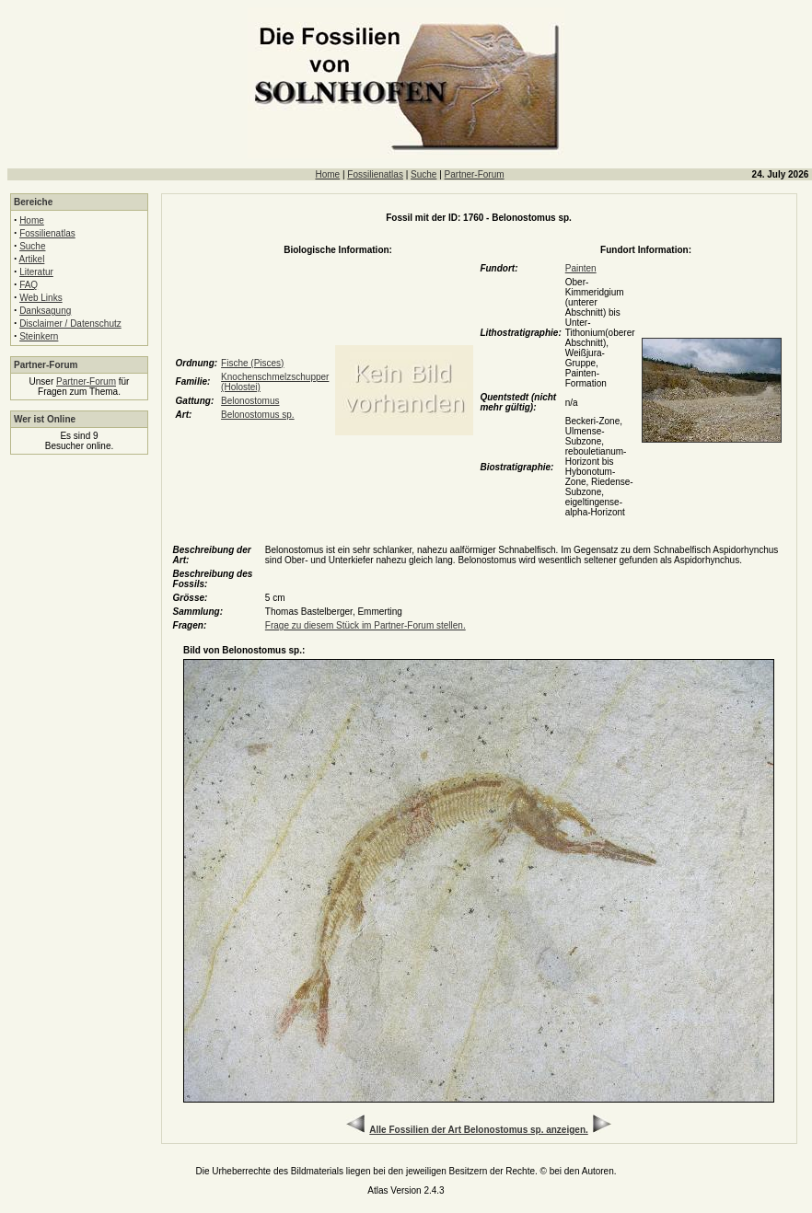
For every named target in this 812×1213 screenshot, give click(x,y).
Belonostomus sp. (258, 415)
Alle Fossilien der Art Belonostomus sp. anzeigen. (478, 1130)
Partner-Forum (475, 174)
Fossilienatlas (375, 174)
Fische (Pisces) (252, 363)
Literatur (36, 272)
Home (327, 174)
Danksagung (45, 311)
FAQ (28, 285)
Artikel (32, 259)
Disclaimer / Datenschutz (70, 323)
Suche (423, 174)
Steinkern (38, 336)
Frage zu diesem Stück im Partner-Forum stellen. (365, 625)
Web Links (41, 298)
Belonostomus (250, 401)
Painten (581, 268)
